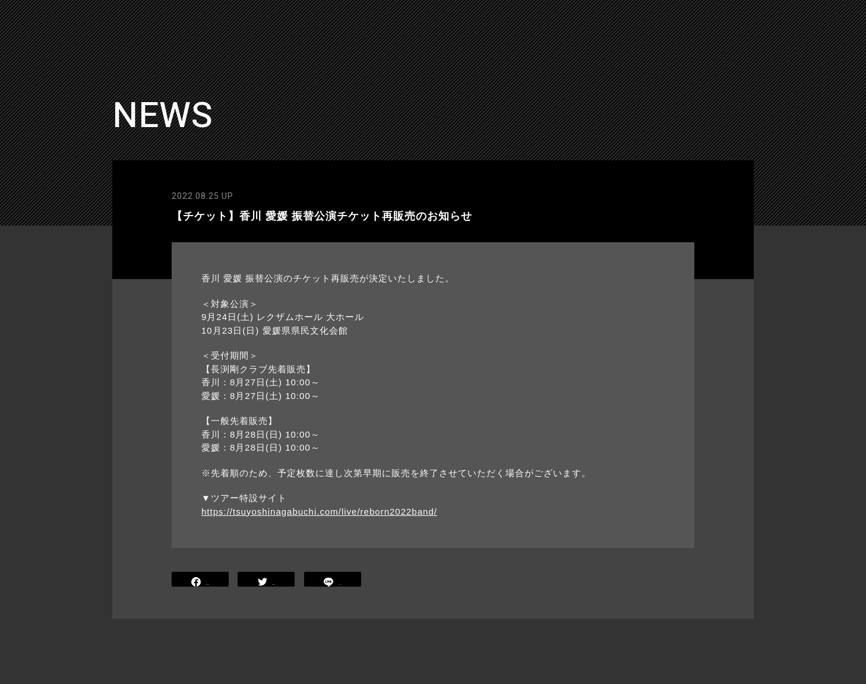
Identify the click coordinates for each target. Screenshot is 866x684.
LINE (333, 580)
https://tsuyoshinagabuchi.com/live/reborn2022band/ (319, 511)
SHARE (200, 580)
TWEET (266, 580)
